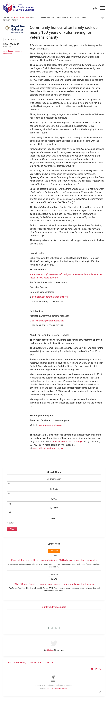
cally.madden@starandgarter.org (48, 320)
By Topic (54, 489)
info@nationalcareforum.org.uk (68, 441)
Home (16, 18)
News (22, 18)
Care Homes (8, 51)
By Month (54, 508)
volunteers (7, 54)
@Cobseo (50, 650)
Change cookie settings (59, 688)
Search (54, 518)
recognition (18, 51)
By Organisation (54, 479)
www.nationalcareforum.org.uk (47, 448)
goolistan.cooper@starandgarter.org (50, 296)
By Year (54, 499)
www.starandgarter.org (50, 425)
